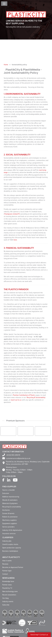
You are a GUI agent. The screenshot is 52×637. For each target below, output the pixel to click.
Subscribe (5, 605)
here (15, 240)
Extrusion (5, 493)
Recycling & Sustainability (36, 397)
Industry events (7, 601)
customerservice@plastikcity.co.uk (18, 458)
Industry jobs (6, 541)
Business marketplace (10, 551)
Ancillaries (6, 510)
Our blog (5, 598)
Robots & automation (10, 517)
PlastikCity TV (7, 588)
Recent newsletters (9, 595)
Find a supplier (9, 486)
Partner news (7, 585)
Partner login (7, 571)
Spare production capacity (11, 548)
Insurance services (9, 533)
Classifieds (7, 537)
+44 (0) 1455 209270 (13, 455)
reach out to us (16, 400)
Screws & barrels (8, 513)
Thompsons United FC (12, 214)
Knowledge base (8, 581)
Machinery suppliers (9, 520)
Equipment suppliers (9, 523)
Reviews (5, 564)
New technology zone (10, 591)
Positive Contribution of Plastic (24, 395)
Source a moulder (8, 490)
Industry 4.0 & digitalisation (12, 530)
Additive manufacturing (10, 497)
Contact (5, 574)
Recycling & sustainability (11, 507)
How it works (7, 561)
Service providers (8, 527)
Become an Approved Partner (12, 567)
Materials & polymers (10, 503)
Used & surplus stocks (10, 544)
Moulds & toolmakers (10, 500)
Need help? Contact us (39, 635)
